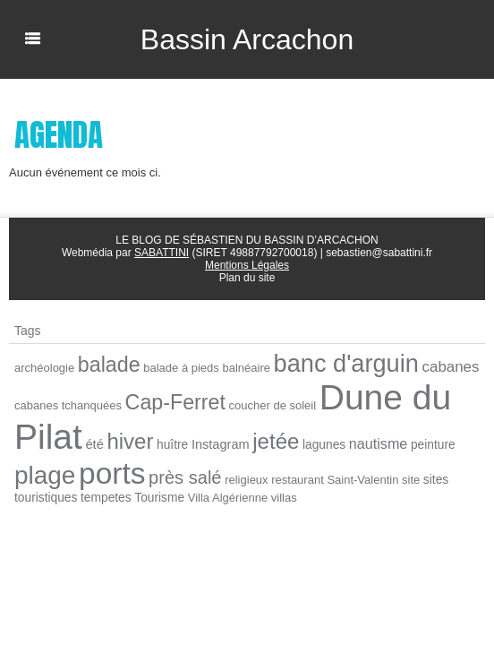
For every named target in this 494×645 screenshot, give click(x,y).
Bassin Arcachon (247, 39)
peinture (433, 445)
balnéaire (246, 367)
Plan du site (247, 277)
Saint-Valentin (362, 479)
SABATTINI (161, 252)
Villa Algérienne (228, 497)
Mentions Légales (247, 265)
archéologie (44, 367)
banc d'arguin (346, 363)
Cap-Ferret (175, 402)
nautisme (378, 443)
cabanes (451, 366)
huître (172, 445)
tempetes (106, 497)
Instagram (221, 444)
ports (112, 473)
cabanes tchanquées (68, 405)
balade (109, 364)
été (95, 444)
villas (284, 497)
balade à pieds (181, 367)
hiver (129, 441)
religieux (246, 479)
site (411, 479)
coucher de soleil (273, 405)
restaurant (297, 479)
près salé (185, 477)
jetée (275, 441)
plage (44, 475)
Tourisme (159, 497)
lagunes (323, 445)
